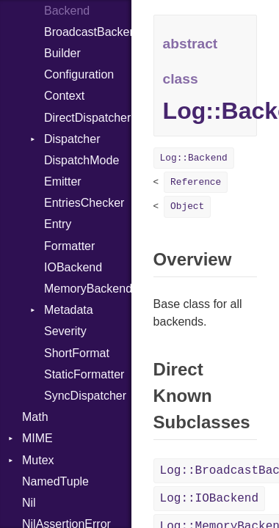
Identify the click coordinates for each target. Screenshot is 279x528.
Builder (62, 53)
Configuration (79, 74)
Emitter (62, 181)
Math (35, 417)
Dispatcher (72, 139)
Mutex (38, 460)
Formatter (69, 246)
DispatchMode (81, 160)
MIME (37, 438)
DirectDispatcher (87, 117)
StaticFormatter (84, 374)
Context (64, 95)
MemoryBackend (87, 288)
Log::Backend (194, 158)
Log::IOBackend (209, 498)
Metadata (68, 310)
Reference (195, 182)
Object (187, 206)
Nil (29, 502)
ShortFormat (76, 353)
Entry (57, 224)
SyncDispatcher (85, 395)
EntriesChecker (84, 203)
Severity (65, 331)
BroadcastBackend (87, 32)
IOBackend (73, 267)
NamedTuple (55, 481)
